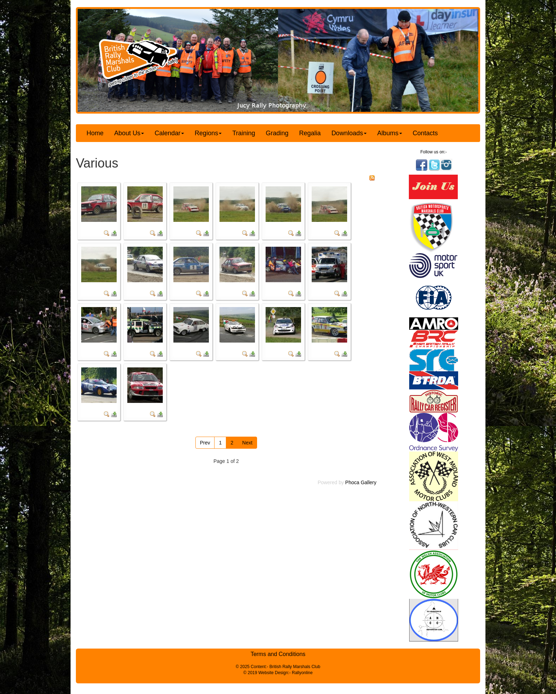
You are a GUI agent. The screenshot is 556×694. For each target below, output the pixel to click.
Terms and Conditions (278, 654)
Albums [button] (389, 133)
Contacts (425, 133)
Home (95, 133)
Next (247, 443)
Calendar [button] (169, 133)
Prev (205, 443)
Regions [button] (208, 133)
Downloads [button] (349, 133)
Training (243, 133)
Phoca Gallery (361, 482)
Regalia (310, 133)
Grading (277, 133)
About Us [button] (129, 133)
